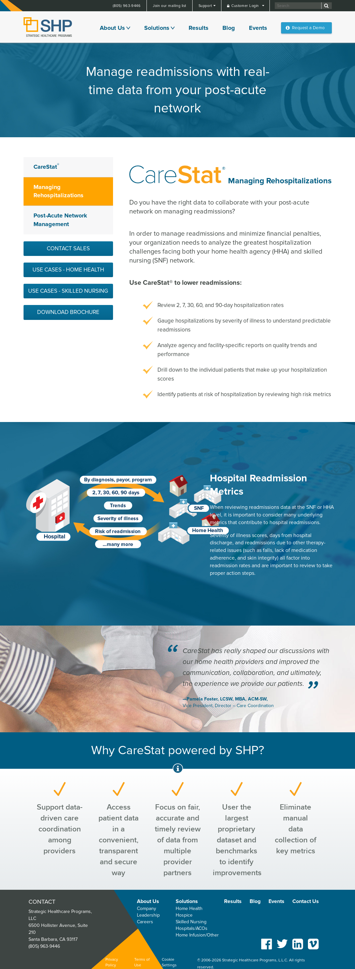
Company (146, 908)
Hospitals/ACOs (191, 928)
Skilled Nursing (191, 922)
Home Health (189, 908)
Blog (228, 27)
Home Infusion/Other (197, 935)
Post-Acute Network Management (60, 220)
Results (198, 27)
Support (206, 6)
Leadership (148, 915)
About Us (112, 27)
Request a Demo (308, 27)
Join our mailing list (169, 6)
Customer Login (245, 6)
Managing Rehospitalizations (58, 191)
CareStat (46, 166)
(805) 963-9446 (127, 6)
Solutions (156, 27)
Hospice (184, 915)
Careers (145, 922)
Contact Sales (68, 248)
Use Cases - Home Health (68, 269)
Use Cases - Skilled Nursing (68, 290)
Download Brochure (68, 312)
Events (258, 27)
